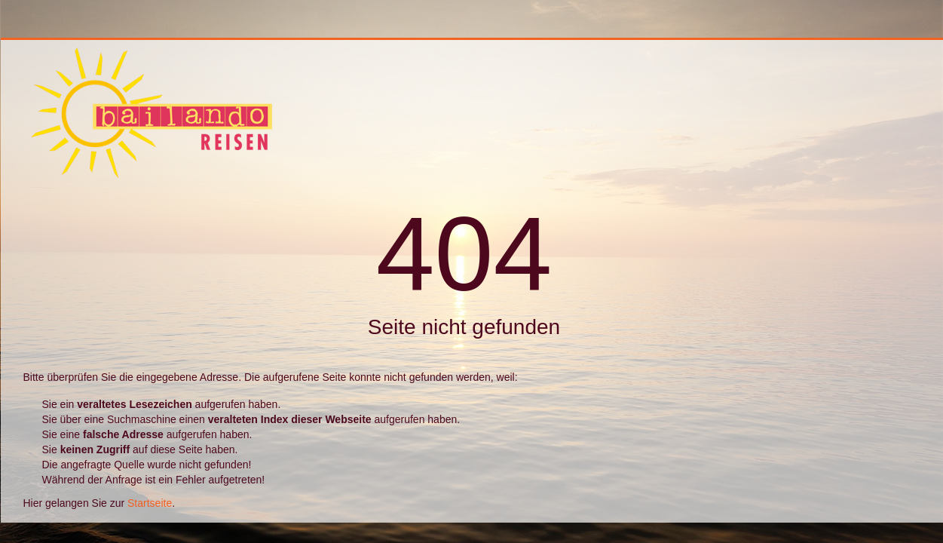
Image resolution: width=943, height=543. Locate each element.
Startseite (149, 503)
